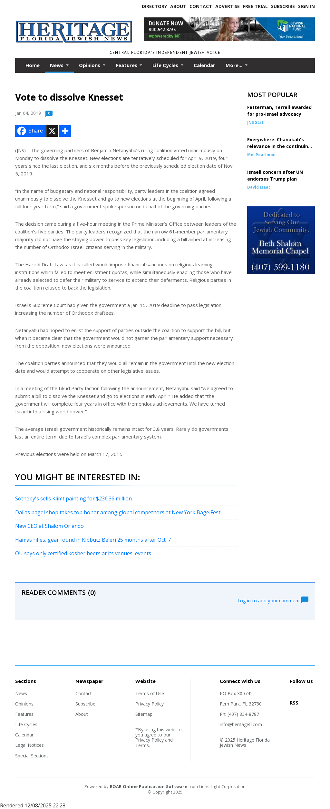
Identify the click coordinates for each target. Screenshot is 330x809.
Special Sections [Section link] (32, 756)
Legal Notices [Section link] (29, 745)
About (178, 6)
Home (32, 65)
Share (29, 131)
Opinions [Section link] (24, 704)
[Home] (74, 40)
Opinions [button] (90, 65)
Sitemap (143, 714)
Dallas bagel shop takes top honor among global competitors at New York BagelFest (117, 512)
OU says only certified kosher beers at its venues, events (83, 553)
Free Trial (255, 6)
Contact (200, 6)
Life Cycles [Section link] (26, 724)
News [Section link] (21, 693)
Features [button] (127, 65)
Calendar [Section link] (24, 735)
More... (235, 65)
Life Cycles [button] (166, 65)
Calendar (204, 65)
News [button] (57, 65)
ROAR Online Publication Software (148, 786)
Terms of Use (149, 693)
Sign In (306, 6)
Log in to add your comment (273, 600)
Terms (142, 745)
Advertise (227, 6)
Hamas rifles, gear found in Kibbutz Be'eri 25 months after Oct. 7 (93, 539)
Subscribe (283, 6)
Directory (154, 6)
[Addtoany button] (65, 131)
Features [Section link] (24, 714)
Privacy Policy (149, 704)
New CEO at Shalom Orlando (49, 525)
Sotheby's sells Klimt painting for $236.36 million (73, 498)
